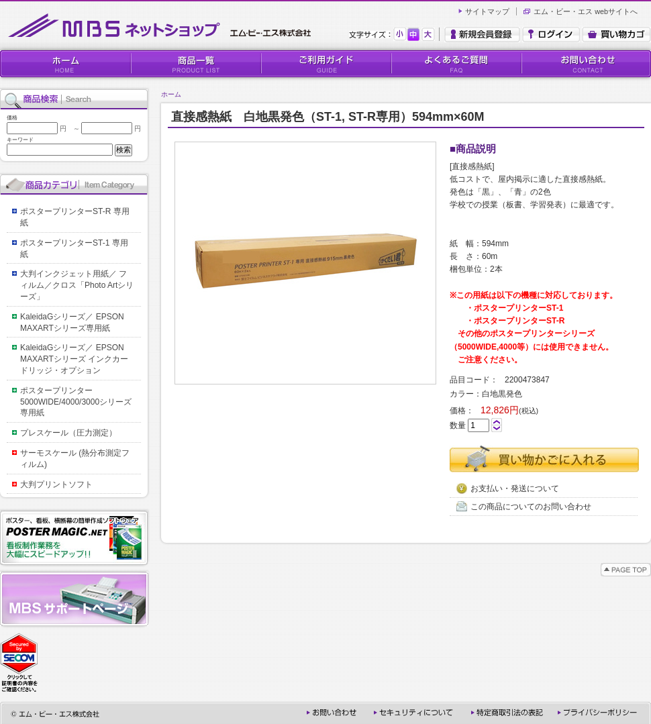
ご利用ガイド (325, 63)
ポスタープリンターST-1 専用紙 (74, 248)
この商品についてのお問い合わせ (523, 506)
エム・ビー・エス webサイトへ (586, 11)
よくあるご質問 (456, 63)
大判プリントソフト (56, 484)
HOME (65, 63)
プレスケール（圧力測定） (68, 432)
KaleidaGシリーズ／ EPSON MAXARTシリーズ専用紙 (76, 322)
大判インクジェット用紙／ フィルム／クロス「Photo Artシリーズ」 (77, 285)
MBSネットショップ (162, 25)
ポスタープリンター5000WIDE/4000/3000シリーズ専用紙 (76, 402)
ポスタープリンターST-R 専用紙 (75, 217)
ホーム (171, 94)
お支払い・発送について (507, 488)
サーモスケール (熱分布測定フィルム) (75, 458)
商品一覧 (195, 63)
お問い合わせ (586, 63)
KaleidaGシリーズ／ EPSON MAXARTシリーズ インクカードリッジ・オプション (76, 359)
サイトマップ (487, 11)
